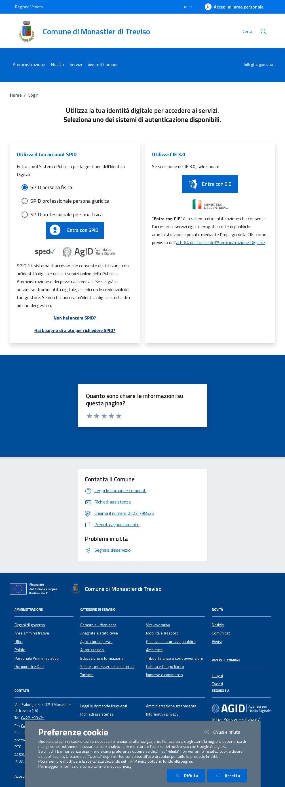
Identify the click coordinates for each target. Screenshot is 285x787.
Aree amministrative (31, 633)
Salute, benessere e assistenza (107, 666)
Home (16, 95)
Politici (20, 650)
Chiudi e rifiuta (225, 731)
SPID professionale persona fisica (66, 214)
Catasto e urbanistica (98, 625)
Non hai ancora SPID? (75, 317)
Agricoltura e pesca (96, 641)
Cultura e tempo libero (165, 666)
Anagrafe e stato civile (99, 633)
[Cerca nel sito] (263, 31)
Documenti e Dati (29, 666)
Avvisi (217, 641)
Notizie (218, 625)
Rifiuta (189, 775)
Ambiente (154, 650)
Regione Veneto (29, 7)
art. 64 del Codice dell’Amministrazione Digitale (220, 242)
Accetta (230, 775)
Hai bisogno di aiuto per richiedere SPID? (74, 330)
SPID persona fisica (51, 187)
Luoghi (217, 675)
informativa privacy (115, 766)
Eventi (217, 684)
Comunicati (221, 633)
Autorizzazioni (92, 650)
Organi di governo (29, 625)
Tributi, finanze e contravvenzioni (174, 658)
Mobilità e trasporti (162, 633)
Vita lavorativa (158, 625)
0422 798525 (33, 718)
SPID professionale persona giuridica (69, 201)
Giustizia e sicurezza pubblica (171, 641)
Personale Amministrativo (36, 658)
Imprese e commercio (164, 675)
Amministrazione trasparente (171, 706)
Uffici (18, 641)
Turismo (87, 675)
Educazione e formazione (102, 658)
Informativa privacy (162, 714)
